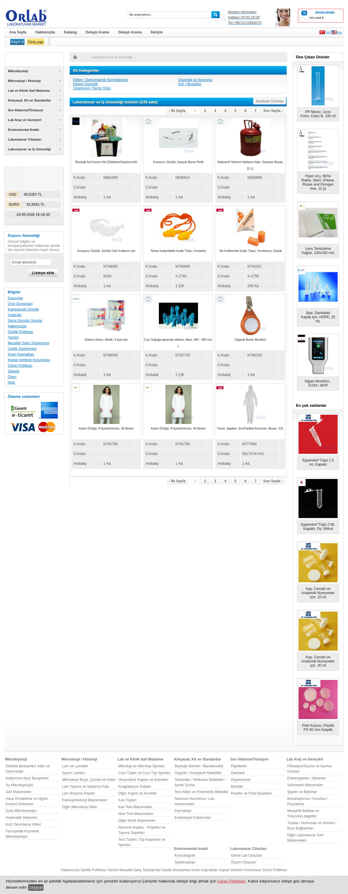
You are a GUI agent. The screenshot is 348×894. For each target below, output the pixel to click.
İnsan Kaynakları (21, 354)
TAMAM (36, 887)
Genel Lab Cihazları (246, 855)
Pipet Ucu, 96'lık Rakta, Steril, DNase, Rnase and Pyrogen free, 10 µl (318, 182)
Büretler (237, 786)
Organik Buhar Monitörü (250, 339)
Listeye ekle (43, 273)
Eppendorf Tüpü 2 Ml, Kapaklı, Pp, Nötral (318, 526)
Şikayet (13, 371)
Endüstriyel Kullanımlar (193, 818)
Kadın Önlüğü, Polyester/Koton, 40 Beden (178, 428)
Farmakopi (183, 811)
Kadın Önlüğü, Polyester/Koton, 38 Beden (106, 428)
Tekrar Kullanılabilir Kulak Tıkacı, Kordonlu (178, 251)
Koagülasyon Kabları (134, 786)
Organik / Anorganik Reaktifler (198, 773)
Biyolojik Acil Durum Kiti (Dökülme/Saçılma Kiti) (106, 162)
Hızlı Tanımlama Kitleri (23, 824)
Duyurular (15, 298)
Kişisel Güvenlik (85, 84)
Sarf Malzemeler (18, 792)
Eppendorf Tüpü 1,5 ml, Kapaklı (318, 462)
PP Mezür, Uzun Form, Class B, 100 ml (318, 114)
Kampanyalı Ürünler (23, 309)
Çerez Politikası (20, 366)
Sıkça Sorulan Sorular (25, 321)
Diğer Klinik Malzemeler (137, 821)
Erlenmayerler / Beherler (306, 778)
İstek (11, 382)
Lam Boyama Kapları (78, 793)
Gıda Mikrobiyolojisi (21, 811)
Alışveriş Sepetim (325, 12)
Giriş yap (35, 42)
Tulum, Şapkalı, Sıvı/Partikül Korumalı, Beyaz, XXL (250, 428)
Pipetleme (239, 766)
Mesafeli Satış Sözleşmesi (28, 343)
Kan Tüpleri (127, 800)
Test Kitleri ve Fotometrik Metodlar (201, 792)
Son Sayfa (273, 111)
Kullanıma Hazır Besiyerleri (27, 778)
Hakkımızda (17, 326)
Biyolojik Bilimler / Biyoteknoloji (199, 766)
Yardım (13, 337)
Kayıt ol (17, 42)
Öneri (12, 377)
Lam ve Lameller (75, 766)
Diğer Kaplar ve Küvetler (137, 793)
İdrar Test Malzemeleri (135, 814)
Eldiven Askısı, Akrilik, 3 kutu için (106, 339)
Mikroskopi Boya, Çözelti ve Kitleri (89, 780)
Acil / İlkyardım (189, 84)
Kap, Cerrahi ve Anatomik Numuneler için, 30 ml (318, 661)
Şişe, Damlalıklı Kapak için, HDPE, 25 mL (318, 317)
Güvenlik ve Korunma (195, 80)
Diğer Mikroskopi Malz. (80, 807)
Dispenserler (241, 780)
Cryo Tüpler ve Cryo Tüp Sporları (144, 773)
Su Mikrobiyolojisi (19, 785)
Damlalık (238, 773)
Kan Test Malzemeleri (135, 807)
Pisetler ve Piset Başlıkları (251, 793)
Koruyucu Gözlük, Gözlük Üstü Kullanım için (106, 251)
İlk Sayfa (177, 111)
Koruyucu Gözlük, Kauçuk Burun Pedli (178, 162)
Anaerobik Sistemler (21, 818)
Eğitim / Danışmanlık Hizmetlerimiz (100, 80)
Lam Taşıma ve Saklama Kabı (85, 786)
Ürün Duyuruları (20, 304)
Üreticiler (15, 315)
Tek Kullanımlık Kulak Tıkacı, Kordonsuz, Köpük (250, 251)
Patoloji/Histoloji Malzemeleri (84, 800)
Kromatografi (185, 855)
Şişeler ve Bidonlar (302, 792)
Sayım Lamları (73, 773)
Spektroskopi (185, 862)
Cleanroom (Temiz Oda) (92, 88)
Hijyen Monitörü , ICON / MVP (318, 383)
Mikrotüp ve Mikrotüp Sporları (141, 766)
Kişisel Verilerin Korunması (29, 360)
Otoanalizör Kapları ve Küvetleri (143, 780)
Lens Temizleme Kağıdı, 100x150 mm (318, 251)
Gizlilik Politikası (20, 332)
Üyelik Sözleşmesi (22, 349)
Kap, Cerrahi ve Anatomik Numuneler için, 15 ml (318, 593)
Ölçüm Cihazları (243, 862)
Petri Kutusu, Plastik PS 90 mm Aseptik (318, 727)
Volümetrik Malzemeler (305, 785)
